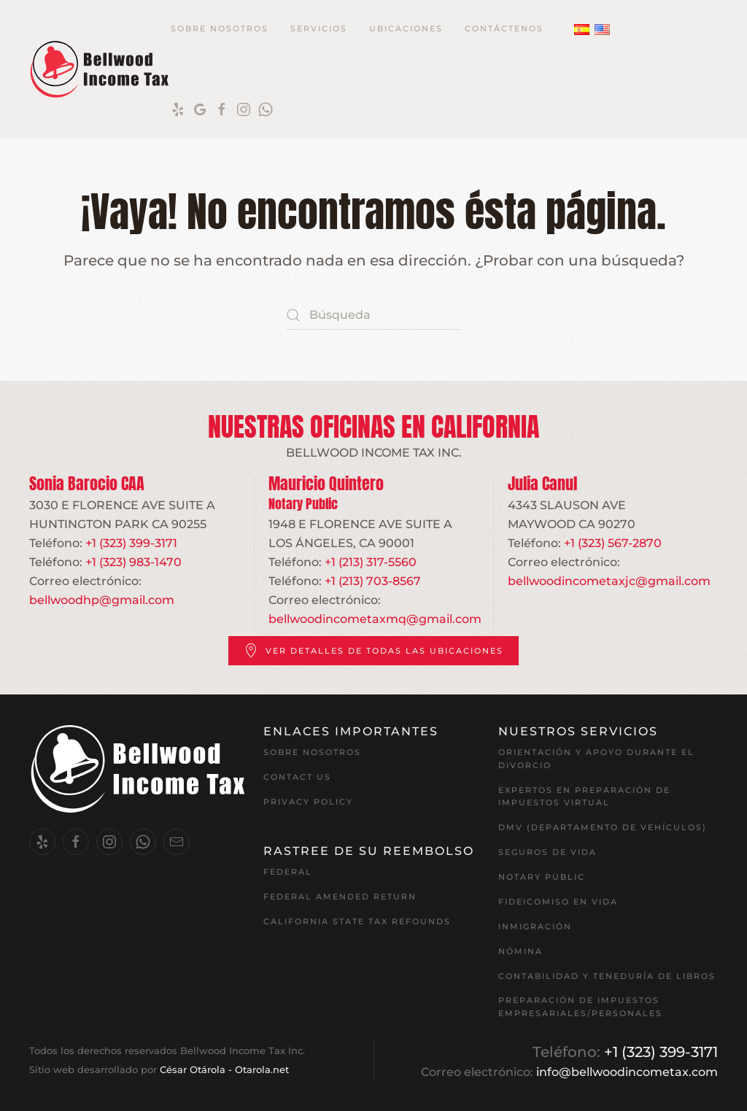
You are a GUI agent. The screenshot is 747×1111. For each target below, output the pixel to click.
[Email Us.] (176, 842)
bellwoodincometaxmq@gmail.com (374, 619)
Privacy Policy (308, 802)
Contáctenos (504, 28)
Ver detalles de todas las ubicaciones (373, 650)
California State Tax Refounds (357, 921)
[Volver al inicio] (100, 69)
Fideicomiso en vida (558, 902)
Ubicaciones (406, 28)
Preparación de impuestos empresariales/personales (580, 1006)
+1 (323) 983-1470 (133, 562)
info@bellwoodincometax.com (627, 1072)
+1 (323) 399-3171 (131, 543)
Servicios (318, 28)
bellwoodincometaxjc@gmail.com (609, 581)
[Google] (200, 109)
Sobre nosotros (312, 752)
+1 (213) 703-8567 (373, 581)
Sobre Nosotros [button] (219, 28)
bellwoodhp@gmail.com (101, 600)
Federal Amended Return (340, 896)
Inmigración (535, 926)
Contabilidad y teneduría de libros (607, 976)
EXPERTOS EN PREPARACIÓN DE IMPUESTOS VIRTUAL (584, 796)
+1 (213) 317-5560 (371, 562)
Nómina (520, 951)
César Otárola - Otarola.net (224, 1069)
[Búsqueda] (373, 315)
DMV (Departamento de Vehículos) (602, 827)
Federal (287, 872)
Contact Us (297, 777)
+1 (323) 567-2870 (613, 543)
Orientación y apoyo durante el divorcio (596, 758)
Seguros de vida (547, 852)
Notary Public (541, 877)
